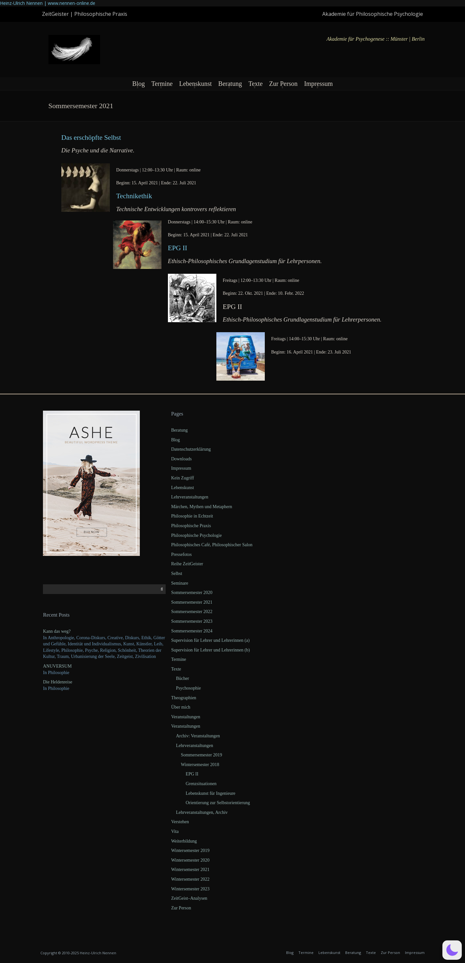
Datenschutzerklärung (191, 449)
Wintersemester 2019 (190, 850)
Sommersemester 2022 (191, 611)
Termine (161, 83)
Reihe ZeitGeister (187, 563)
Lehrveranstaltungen (189, 497)
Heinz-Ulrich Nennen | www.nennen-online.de (47, 3)
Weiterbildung (184, 841)
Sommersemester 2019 (201, 755)
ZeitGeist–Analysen (189, 898)
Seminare (179, 583)
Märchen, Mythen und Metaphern (201, 506)
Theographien (183, 697)
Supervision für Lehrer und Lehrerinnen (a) (210, 640)
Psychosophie (188, 688)
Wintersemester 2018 (200, 764)
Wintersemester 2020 (190, 860)
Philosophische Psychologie (196, 535)
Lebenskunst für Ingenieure (210, 793)
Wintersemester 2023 (190, 888)
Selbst (176, 573)
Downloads (181, 458)
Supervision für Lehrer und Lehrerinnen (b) (210, 650)
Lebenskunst (195, 83)
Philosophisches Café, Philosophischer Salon (212, 544)
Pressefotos (181, 554)
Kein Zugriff (182, 478)
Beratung (230, 83)
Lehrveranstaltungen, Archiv (202, 812)
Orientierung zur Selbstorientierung (218, 802)
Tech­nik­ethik (134, 196)
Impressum (318, 83)
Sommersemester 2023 (191, 621)
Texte (255, 83)
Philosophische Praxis (191, 525)
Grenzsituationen (201, 783)
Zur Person (283, 83)
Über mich (180, 707)
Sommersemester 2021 (191, 602)
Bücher (182, 678)
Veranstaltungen (185, 716)
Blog (138, 83)
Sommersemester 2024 (191, 631)
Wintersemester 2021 (190, 869)
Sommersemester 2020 (191, 592)
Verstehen (180, 821)
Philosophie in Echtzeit (192, 516)
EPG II (177, 248)
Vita (175, 831)
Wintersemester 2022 (190, 879)
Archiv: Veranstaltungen (198, 735)
